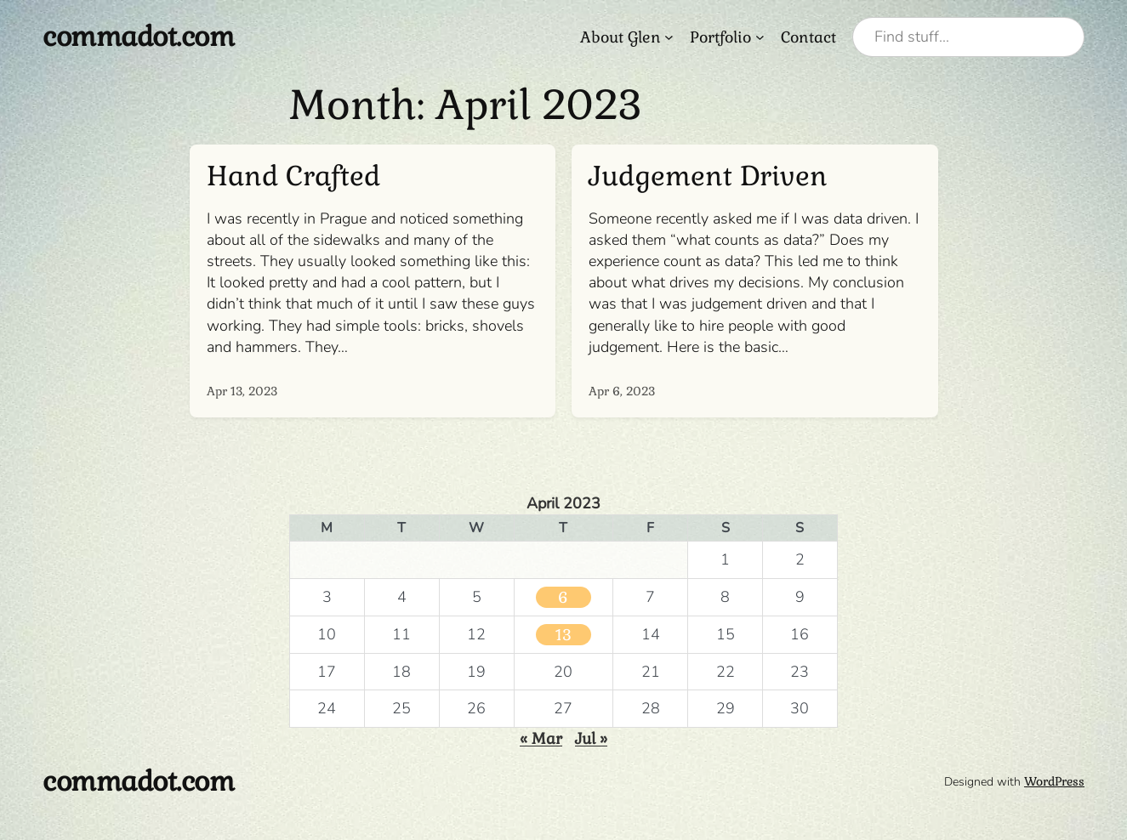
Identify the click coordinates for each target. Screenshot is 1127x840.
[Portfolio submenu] (760, 37)
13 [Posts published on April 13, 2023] (563, 634)
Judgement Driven (708, 177)
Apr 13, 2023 (242, 391)
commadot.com (138, 37)
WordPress (1054, 781)
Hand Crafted (293, 177)
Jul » (591, 738)
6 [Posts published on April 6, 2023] (563, 597)
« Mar (541, 738)
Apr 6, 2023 (622, 391)
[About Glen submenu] (669, 37)
